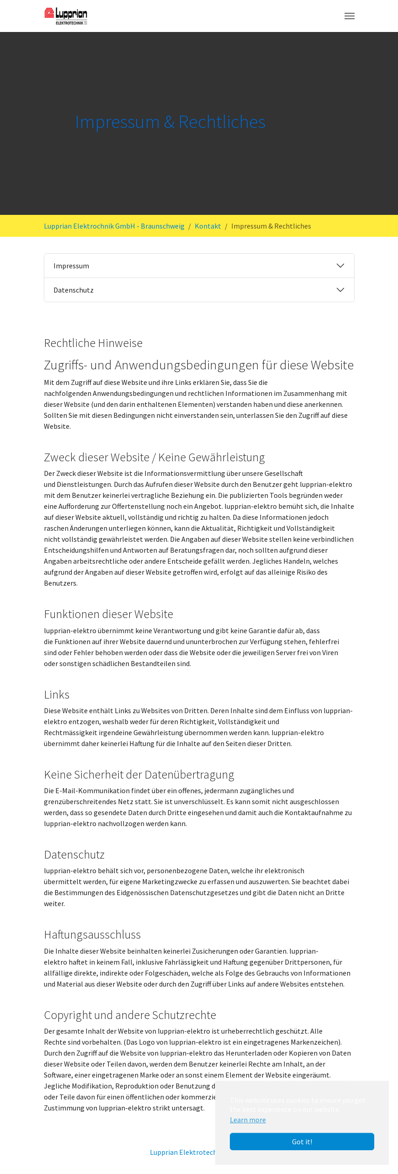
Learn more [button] (248, 1119)
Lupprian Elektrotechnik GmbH (199, 1152)
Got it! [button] (302, 1141)
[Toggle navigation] (350, 16)
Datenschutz (73, 289)
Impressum (71, 265)
